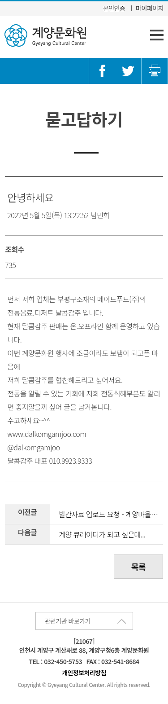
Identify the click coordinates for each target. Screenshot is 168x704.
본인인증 (114, 8)
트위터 (128, 71)
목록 (138, 566)
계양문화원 (45, 35)
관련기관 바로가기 (67, 620)
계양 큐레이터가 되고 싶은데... (102, 534)
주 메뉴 (157, 35)
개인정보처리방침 (84, 672)
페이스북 (102, 71)
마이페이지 (150, 8)
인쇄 (155, 71)
